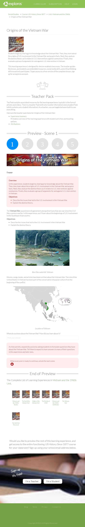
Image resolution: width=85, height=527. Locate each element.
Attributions (15, 124)
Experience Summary (19, 116)
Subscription (55, 4)
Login (75, 4)
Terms (34, 507)
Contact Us (56, 507)
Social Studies (13, 14)
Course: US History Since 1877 (33, 14)
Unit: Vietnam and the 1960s (59, 14)
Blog (26, 507)
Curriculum (40, 4)
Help (67, 4)
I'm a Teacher (32, 481)
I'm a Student (53, 481)
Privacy (44, 507)
